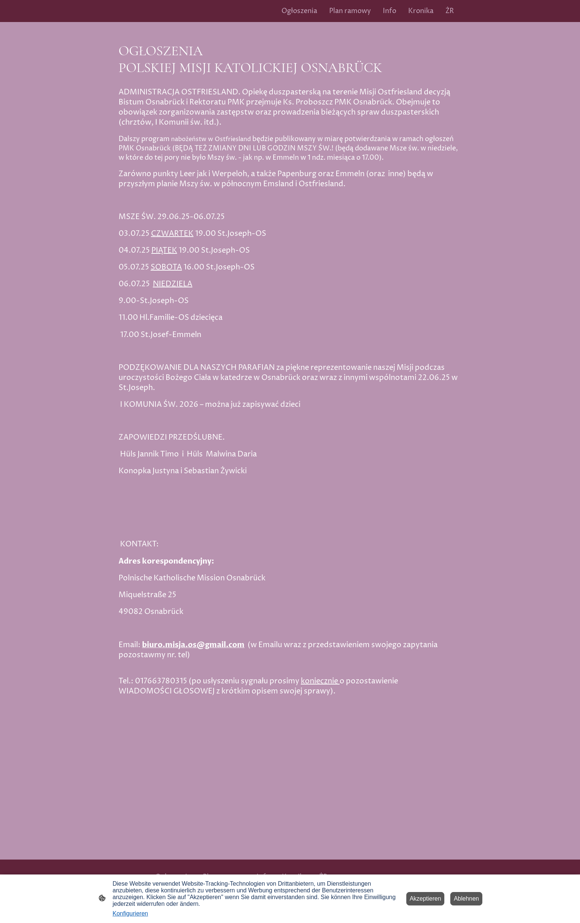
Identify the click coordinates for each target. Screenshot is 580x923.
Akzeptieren (425, 898)
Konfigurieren (130, 913)
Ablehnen (466, 898)
